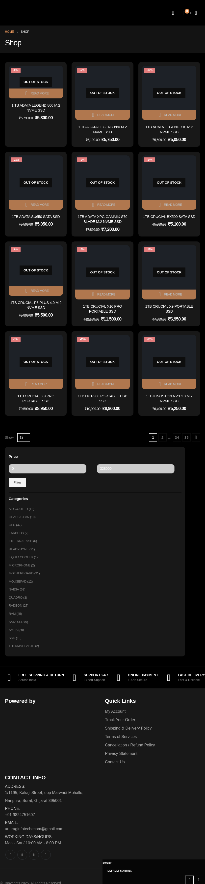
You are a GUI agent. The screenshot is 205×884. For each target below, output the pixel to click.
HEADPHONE (19, 551)
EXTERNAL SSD (21, 543)
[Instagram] (34, 861)
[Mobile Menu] (196, 13)
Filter (17, 482)
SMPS (13, 636)
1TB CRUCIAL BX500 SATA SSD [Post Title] (169, 216)
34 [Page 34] (177, 437)
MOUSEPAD (18, 585)
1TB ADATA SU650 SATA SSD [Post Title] (36, 216)
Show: (10, 438)
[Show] (23, 437)
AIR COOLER (19, 509)
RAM (12, 619)
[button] (189, 880)
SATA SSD (16, 627)
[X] (22, 861)
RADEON (16, 610)
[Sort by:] (153, 871)
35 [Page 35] (186, 437)
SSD (12, 644)
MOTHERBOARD (22, 577)
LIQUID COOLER (21, 560)
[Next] (196, 437)
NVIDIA (14, 593)
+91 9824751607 (20, 821)
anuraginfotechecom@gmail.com (34, 835)
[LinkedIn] (46, 861)
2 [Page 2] (162, 437)
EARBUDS (17, 534)
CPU (12, 526)
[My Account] (173, 13)
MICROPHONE (20, 568)
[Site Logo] (36, 13)
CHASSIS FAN (19, 518)
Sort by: (107, 862)
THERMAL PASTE (22, 652)
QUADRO (16, 602)
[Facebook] (10, 861)
